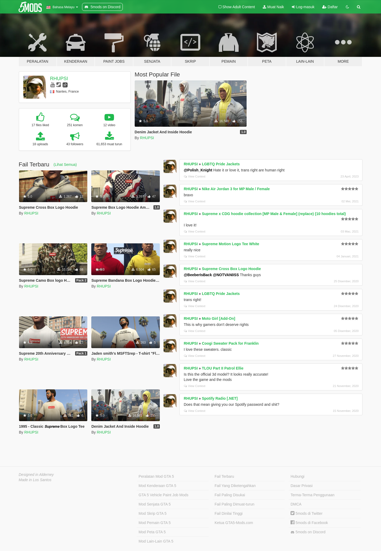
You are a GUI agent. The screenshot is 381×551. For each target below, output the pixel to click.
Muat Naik (273, 7)
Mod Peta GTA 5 (152, 532)
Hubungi (297, 476)
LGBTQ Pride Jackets (221, 164)
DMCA (296, 504)
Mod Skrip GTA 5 (153, 513)
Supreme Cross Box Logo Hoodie (231, 269)
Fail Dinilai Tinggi (229, 513)
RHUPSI (59, 78)
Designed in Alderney (36, 474)
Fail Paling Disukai (230, 495)
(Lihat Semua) (65, 164)
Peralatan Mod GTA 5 (156, 476)
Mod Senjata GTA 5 (155, 504)
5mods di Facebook (309, 522)
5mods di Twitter (307, 513)
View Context (194, 176)
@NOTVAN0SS (226, 275)
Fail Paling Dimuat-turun (234, 504)
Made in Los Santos (35, 480)
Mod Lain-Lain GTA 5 (156, 541)
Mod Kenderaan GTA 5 (157, 486)
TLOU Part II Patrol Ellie (222, 368)
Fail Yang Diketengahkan (235, 486)
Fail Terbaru (224, 476)
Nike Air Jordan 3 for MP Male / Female (236, 189)
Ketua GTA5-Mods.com (234, 523)
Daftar (330, 7)
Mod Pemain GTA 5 (155, 523)
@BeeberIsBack (198, 275)
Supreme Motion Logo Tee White (230, 244)
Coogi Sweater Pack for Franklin (230, 343)
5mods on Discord (308, 532)
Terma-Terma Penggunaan (312, 495)
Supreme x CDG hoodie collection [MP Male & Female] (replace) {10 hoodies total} (274, 214)
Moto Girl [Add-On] (218, 318)
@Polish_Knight (198, 170)
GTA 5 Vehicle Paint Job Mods (163, 495)
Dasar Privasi (301, 486)
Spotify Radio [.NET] (220, 398)
